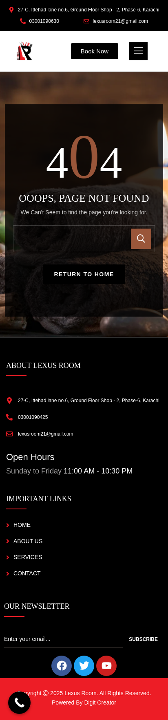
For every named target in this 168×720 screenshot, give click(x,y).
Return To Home (84, 274)
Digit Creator (100, 702)
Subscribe (143, 639)
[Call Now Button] (19, 702)
